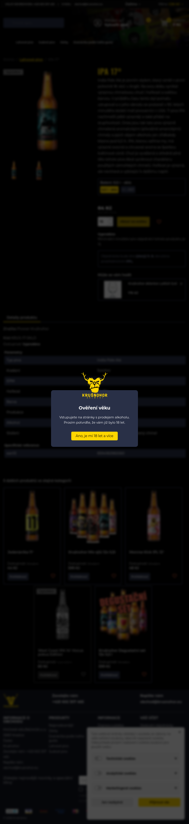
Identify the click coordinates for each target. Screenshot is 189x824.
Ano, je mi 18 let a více (94, 436)
